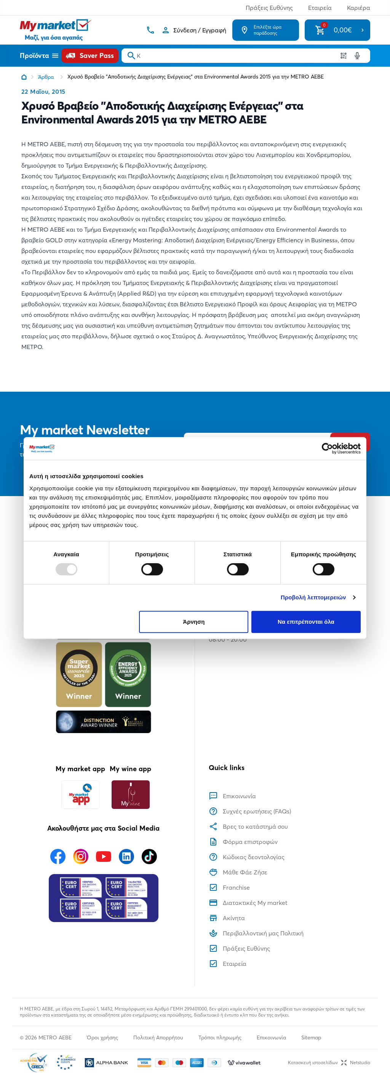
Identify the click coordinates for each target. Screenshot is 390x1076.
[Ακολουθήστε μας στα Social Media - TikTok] (149, 856)
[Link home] (24, 77)
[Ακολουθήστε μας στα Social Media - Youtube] (103, 856)
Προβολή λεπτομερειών (313, 597)
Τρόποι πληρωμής (219, 1037)
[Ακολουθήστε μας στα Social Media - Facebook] (58, 856)
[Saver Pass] (89, 55)
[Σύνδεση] (193, 30)
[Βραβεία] (103, 664)
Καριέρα (358, 7)
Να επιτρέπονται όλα (306, 621)
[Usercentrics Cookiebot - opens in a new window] (327, 448)
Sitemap (311, 1037)
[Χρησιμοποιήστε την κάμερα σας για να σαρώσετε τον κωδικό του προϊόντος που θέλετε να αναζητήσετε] (343, 55)
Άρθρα (46, 77)
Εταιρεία (320, 7)
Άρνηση (194, 621)
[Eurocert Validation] (103, 898)
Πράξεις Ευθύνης (269, 7)
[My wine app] (130, 794)
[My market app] (80, 794)
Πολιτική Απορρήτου (158, 1037)
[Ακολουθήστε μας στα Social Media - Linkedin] (126, 856)
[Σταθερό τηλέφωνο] (150, 30)
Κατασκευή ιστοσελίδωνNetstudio (329, 1063)
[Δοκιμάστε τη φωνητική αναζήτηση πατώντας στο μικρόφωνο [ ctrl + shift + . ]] (357, 55)
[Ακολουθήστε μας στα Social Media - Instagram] (80, 856)
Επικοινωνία (271, 1037)
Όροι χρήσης (102, 1037)
